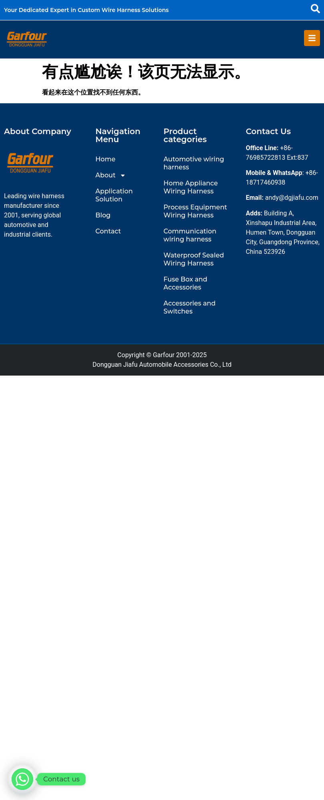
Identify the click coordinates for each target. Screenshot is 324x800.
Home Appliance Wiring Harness (191, 187)
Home (106, 159)
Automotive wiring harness (194, 163)
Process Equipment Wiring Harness (195, 211)
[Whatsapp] (22, 779)
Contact (108, 231)
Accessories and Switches (190, 307)
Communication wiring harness (190, 235)
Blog (103, 215)
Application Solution (114, 195)
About (111, 175)
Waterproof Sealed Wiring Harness (194, 259)
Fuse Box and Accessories (185, 283)
